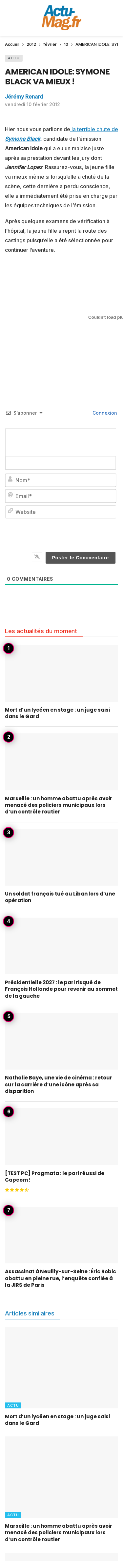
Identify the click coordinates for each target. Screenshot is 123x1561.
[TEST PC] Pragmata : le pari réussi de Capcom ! (54, 1176)
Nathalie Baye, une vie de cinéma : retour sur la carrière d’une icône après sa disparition (58, 1084)
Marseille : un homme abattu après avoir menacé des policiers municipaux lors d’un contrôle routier (58, 805)
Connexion (104, 413)
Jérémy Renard (24, 96)
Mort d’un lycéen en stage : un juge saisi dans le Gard (57, 713)
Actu (14, 58)
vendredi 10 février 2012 (32, 104)
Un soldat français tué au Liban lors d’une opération (60, 897)
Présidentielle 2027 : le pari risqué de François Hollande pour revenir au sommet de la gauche (61, 989)
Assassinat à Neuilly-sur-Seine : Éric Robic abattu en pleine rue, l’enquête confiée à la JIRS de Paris (60, 1278)
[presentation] (71, 533)
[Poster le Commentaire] (81, 558)
